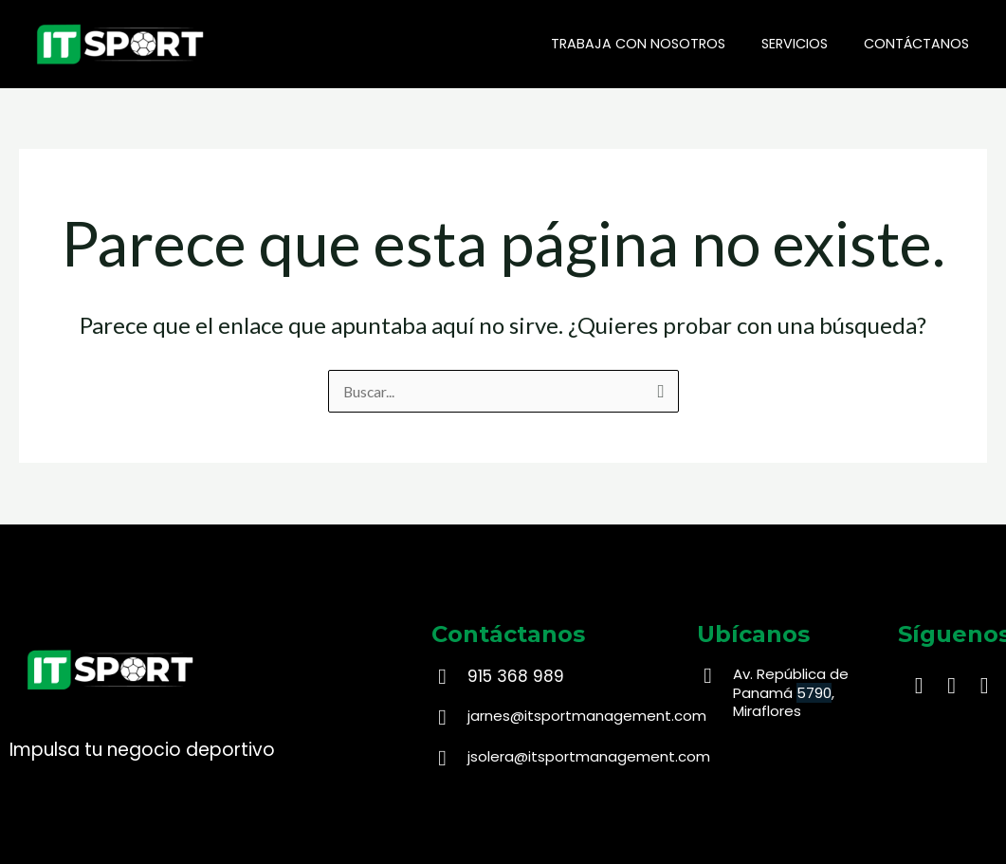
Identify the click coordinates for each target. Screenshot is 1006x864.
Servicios (808, 43)
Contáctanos (921, 43)
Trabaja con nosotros (660, 43)
